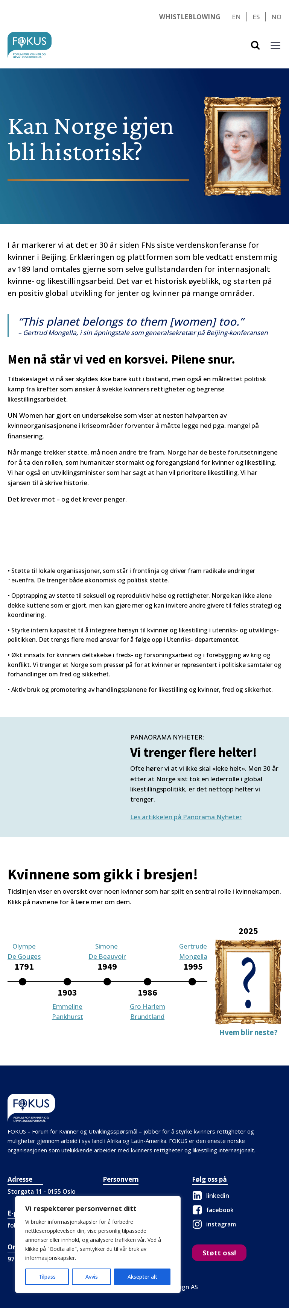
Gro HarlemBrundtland (147, 1011)
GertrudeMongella (193, 951)
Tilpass (47, 1276)
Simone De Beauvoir (107, 951)
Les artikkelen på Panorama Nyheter (186, 816)
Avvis (91, 1276)
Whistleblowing (189, 16)
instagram (221, 1224)
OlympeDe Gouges (24, 951)
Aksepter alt (142, 1276)
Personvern (120, 1179)
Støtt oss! (219, 1252)
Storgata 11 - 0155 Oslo (42, 1191)
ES (256, 16)
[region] (98, 1244)
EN (236, 16)
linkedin (217, 1195)
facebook (220, 1210)
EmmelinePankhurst (67, 1011)
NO (276, 16)
